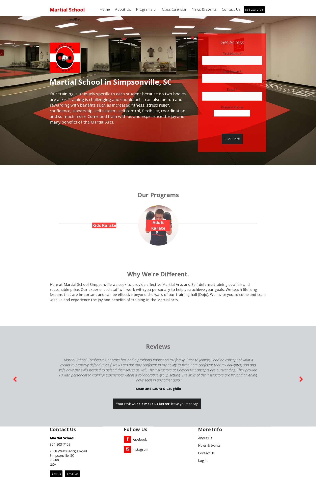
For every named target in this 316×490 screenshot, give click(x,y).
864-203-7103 (254, 9)
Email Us (72, 474)
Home (106, 9)
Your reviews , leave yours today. (157, 446)
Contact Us (231, 9)
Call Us (56, 474)
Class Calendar (176, 9)
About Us (125, 9)
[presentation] (228, 124)
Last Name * (232, 71)
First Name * (232, 53)
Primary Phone (232, 107)
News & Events (205, 9)
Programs (148, 9)
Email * (232, 89)
